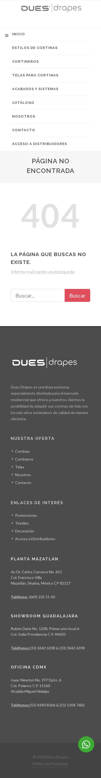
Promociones (26, 515)
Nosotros (23, 116)
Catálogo (23, 103)
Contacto (23, 130)
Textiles (22, 523)
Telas (19, 467)
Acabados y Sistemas (35, 89)
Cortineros (25, 61)
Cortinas (22, 451)
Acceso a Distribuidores (39, 144)
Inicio (18, 34)
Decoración (24, 531)
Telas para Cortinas (35, 75)
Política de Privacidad (50, 763)
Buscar (77, 295)
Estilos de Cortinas (35, 48)
